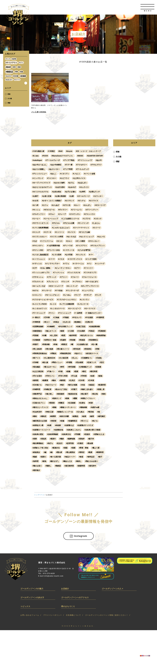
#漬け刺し (49, 394)
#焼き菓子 (84, 394)
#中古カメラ (77, 317)
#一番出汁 (36, 317)
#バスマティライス (75, 259)
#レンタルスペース (57, 309)
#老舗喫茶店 (72, 421)
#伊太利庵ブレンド (65, 327)
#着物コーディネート (68, 407)
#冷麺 (44, 335)
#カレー (77, 205)
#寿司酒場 (71, 367)
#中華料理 (36, 322)
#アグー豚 (68, 165)
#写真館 (35, 335)
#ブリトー (63, 277)
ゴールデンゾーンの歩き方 (32, 597)
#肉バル (95, 421)
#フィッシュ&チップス (41, 273)
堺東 (117, 152)
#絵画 (84, 416)
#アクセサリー (81, 165)
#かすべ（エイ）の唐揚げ (51, 201)
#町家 (90, 403)
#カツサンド (69, 201)
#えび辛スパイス (79, 178)
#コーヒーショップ (51, 219)
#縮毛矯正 (101, 416)
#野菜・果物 (83, 448)
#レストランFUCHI (39, 304)
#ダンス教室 (80, 241)
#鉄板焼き (36, 452)
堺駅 (117, 161)
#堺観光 (53, 353)
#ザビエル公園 (68, 223)
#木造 (83, 385)
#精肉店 (43, 416)
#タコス (59, 241)
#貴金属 (90, 443)
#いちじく (76, 174)
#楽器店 (91, 385)
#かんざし (87, 205)
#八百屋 (71, 331)
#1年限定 (51, 151)
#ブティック (51, 277)
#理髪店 (61, 403)
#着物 (54, 407)
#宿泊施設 (36, 367)
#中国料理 (100, 317)
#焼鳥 (67, 398)
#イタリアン (64, 174)
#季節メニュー (57, 362)
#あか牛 (99, 160)
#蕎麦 (61, 439)
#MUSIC (80, 156)
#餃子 (100, 457)
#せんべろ (101, 237)
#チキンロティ (37, 246)
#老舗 (62, 421)
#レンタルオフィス (39, 309)
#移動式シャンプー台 (65, 412)
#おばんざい (82, 183)
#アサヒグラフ (96, 165)
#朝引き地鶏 (72, 385)
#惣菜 (76, 371)
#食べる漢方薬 (55, 457)
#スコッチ (36, 232)
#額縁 (34, 457)
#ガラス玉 (66, 205)
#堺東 (97, 349)
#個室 (62, 331)
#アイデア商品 (68, 160)
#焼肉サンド (56, 398)
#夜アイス (36, 358)
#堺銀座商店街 (65, 353)
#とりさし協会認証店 (40, 255)
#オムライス (84, 187)
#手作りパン (50, 376)
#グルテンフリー (38, 214)
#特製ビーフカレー (88, 398)
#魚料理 (35, 461)
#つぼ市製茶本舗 (53, 246)
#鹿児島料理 (69, 466)
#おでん (71, 183)
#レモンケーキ (82, 304)
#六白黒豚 (81, 331)
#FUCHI (45, 156)
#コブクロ (86, 219)
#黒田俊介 (36, 470)
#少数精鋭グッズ (85, 367)
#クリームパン (76, 210)
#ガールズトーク (83, 196)
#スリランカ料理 (56, 237)
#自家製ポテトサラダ (85, 425)
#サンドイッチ (83, 223)
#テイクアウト (81, 246)
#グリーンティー (92, 210)
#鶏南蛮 (58, 466)
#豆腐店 (80, 443)
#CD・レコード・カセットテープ (88, 151)
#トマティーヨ (68, 250)
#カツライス (93, 201)
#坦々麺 (94, 344)
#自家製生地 (58, 430)
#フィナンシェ (58, 273)
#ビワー (77, 268)
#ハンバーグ (99, 264)
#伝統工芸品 (80, 327)
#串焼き (56, 322)
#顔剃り (43, 457)
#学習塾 (69, 362)
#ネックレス (80, 255)
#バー (91, 255)
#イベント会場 (89, 174)
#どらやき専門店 (84, 250)
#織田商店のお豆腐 (39, 421)
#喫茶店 (64, 344)
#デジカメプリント (98, 246)
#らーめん (67, 295)
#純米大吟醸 (64, 416)
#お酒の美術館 (60, 196)
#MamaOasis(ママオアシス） (62, 156)
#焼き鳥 (95, 394)
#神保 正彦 (49, 412)
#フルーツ (75, 277)
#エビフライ (64, 178)
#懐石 (84, 371)
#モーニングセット (52, 295)
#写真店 (91, 331)
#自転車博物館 (52, 434)
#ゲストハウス (89, 214)
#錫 (45, 452)
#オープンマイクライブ (41, 183)
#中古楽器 (89, 317)
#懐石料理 (93, 371)
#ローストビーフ (74, 309)
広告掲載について (73, 615)
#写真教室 (102, 331)
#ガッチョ (81, 201)
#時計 (62, 385)
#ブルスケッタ (37, 282)
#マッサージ (46, 291)
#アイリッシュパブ (85, 160)
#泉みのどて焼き (61, 389)
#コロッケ (98, 219)
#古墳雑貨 (36, 340)
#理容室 (52, 403)
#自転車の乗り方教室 (92, 430)
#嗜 (72, 344)
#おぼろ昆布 (60, 187)
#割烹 (63, 335)
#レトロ (53, 304)
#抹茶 (92, 376)
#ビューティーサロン (63, 268)
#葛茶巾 (53, 439)
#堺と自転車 (37, 349)
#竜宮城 (91, 412)
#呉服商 (63, 340)
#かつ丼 (35, 205)
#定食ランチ (91, 362)
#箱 (98, 412)
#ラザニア (88, 295)
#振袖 (100, 376)
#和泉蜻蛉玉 (93, 340)
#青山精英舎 (70, 452)
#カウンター (98, 196)
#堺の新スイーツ (63, 349)
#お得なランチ (94, 192)
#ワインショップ (64, 313)
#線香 (92, 416)
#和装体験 (46, 344)
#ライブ (77, 295)
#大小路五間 (63, 358)
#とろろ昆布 (56, 255)
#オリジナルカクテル (40, 192)
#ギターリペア (100, 205)
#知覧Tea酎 (95, 407)
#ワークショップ (38, 313)
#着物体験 (83, 407)
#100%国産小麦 (38, 151)
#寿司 (62, 367)
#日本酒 (91, 380)
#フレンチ (65, 282)
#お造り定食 (46, 196)
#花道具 (87, 434)
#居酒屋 (98, 367)
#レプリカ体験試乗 (67, 304)
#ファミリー (88, 268)
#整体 (54, 380)
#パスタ (61, 259)
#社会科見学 (37, 412)
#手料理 (84, 376)
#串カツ (47, 322)
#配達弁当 (56, 448)
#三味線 (56, 317)
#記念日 (59, 443)
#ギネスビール (49, 210)
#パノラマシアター (52, 264)
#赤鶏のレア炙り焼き (40, 448)
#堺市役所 (76, 349)
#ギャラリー (62, 210)
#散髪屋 (45, 380)
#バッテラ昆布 (91, 259)
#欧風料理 (102, 385)
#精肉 (34, 416)
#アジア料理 (67, 169)
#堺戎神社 (88, 349)
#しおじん (96, 223)
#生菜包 (82, 403)
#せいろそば (71, 237)
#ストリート (59, 232)
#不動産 (66, 317)
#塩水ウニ (78, 353)
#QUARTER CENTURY (95, 156)
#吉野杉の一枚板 (50, 340)
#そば (34, 241)
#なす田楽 (68, 255)
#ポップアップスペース (90, 286)
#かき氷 (35, 201)
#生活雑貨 (71, 403)
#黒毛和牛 (92, 466)
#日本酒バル (37, 385)
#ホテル (35, 291)
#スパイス (71, 232)
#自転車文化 (66, 434)
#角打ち (50, 443)
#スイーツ (96, 228)
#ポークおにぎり (92, 282)
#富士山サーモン (50, 367)
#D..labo (35, 156)
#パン (89, 264)
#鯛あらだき (67, 461)
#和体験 (72, 340)
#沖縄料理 (36, 389)
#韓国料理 (99, 452)
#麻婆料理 (81, 466)
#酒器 (65, 448)
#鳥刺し (79, 461)
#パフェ (66, 264)
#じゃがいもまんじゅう (61, 228)
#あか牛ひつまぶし (39, 165)
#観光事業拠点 (37, 443)
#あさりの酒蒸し (38, 169)
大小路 (118, 157)
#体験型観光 (37, 331)
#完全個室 (79, 362)
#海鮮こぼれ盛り (87, 389)
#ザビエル (56, 223)
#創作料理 (73, 335)
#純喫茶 (53, 416)
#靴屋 (90, 452)
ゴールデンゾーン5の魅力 (31, 588)
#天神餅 (35, 362)
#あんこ (53, 174)
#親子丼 (91, 439)
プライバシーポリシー (52, 615)
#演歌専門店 (37, 394)
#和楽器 (82, 340)
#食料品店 (90, 457)
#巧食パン (51, 371)
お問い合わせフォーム (29, 615)
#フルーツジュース (89, 277)
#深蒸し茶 (100, 389)
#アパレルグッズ (82, 169)
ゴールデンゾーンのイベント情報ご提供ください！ (106, 615)
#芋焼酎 (77, 434)
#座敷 (68, 371)
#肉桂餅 (58, 425)
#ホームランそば (38, 286)
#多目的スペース (92, 353)
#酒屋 (73, 448)
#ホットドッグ (72, 286)
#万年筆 (47, 317)
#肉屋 (49, 425)
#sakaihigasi (37, 160)
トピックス (25, 606)
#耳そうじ (84, 421)
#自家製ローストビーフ (41, 430)
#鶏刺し (48, 466)
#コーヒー (36, 219)
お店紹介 (65, 588)
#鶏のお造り (37, 466)
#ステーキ (47, 232)
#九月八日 (66, 322)
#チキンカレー (93, 241)
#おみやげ (72, 187)
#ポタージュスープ (56, 286)
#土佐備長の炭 (82, 344)
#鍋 (51, 452)
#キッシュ (36, 210)
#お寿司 (82, 192)
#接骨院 (35, 380)
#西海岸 (81, 439)
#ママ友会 (58, 291)
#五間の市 (89, 322)
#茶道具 (43, 439)
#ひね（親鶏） (45, 268)
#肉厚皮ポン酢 (37, 425)
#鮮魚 (44, 461)
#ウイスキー (51, 178)
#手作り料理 (62, 376)
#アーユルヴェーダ (52, 160)
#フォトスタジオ (74, 273)
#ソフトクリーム (46, 241)
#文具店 (72, 380)
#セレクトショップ (86, 237)
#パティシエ (37, 264)
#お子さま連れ (70, 192)
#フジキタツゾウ (90, 273)
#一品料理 (78, 313)
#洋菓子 (74, 389)
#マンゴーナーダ (72, 291)
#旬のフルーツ (50, 385)
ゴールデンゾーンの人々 (112, 588)
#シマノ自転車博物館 (40, 228)
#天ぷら (75, 358)
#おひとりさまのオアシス (42, 187)
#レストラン (84, 300)
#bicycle (69, 151)
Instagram (78, 535)
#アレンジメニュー (39, 174)
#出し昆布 (53, 335)
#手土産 (74, 376)
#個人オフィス (50, 331)
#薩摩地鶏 (71, 439)
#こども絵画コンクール (70, 219)
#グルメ (52, 214)
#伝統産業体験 (94, 327)
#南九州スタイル (86, 335)
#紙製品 (75, 416)
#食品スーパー (69, 457)
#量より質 (95, 448)
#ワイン (52, 313)
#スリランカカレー (39, 237)
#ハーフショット (38, 259)
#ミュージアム (87, 291)
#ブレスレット (52, 282)
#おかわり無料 (59, 183)
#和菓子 (35, 344)
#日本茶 (81, 380)
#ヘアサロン (77, 282)
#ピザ (34, 268)
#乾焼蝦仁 (78, 322)
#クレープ (62, 214)
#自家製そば (69, 425)
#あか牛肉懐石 (55, 165)
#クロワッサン (74, 214)
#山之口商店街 (37, 371)
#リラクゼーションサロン (66, 300)
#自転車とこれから (74, 430)
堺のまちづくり (68, 606)
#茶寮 (34, 439)
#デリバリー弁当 (53, 250)
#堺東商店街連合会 (39, 353)
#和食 (55, 344)
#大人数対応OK (49, 358)
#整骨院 (62, 380)
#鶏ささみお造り (91, 461)
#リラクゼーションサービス (42, 300)
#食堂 (81, 457)
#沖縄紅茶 (47, 389)
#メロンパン (37, 295)
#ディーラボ (67, 246)
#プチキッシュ (37, 277)
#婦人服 (45, 362)
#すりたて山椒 (84, 232)
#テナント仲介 (37, 250)
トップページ (39, 495)
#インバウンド (37, 178)
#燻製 (75, 398)
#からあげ (55, 205)
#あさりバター (54, 169)
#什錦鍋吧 (51, 327)
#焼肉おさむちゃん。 (40, 398)
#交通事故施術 (37, 327)
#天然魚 (99, 358)
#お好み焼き (56, 192)
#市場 (60, 371)
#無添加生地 (72, 394)
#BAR (60, 151)
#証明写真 (70, 443)
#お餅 (71, 196)
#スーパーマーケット (81, 228)
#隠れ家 (59, 452)
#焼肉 (103, 394)
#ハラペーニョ (78, 264)
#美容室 (53, 421)
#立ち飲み (80, 412)
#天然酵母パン (86, 358)
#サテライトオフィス (40, 223)
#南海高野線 (101, 335)
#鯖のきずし (54, 461)
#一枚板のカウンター (94, 313)
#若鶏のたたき (98, 434)
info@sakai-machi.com (53, 576)
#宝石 (102, 362)
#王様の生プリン (38, 403)
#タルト (69, 241)
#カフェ (45, 205)
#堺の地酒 (49, 349)
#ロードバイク (89, 309)
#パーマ (52, 259)
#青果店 (81, 452)
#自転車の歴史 (37, 434)
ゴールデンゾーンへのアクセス (75, 597)
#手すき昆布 (37, 376)
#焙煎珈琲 (60, 394)
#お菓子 (35, 196)
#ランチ (98, 295)
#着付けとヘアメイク (40, 407)
